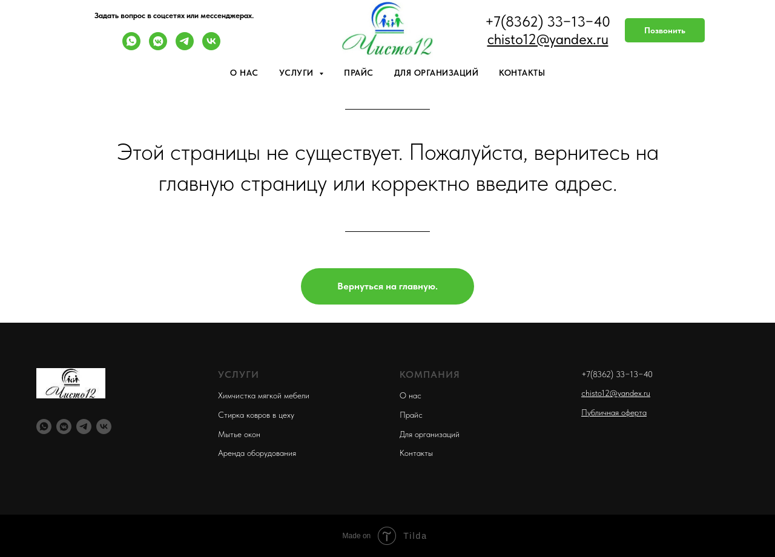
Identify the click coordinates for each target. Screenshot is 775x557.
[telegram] (185, 47)
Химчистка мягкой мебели (263, 395)
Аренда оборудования (257, 453)
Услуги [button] (298, 72)
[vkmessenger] (158, 47)
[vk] (211, 47)
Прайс (359, 72)
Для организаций (436, 72)
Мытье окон (239, 434)
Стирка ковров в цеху (256, 415)
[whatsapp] (131, 47)
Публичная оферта (614, 412)
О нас (244, 72)
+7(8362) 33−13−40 (617, 374)
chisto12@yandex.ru (615, 393)
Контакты (522, 72)
